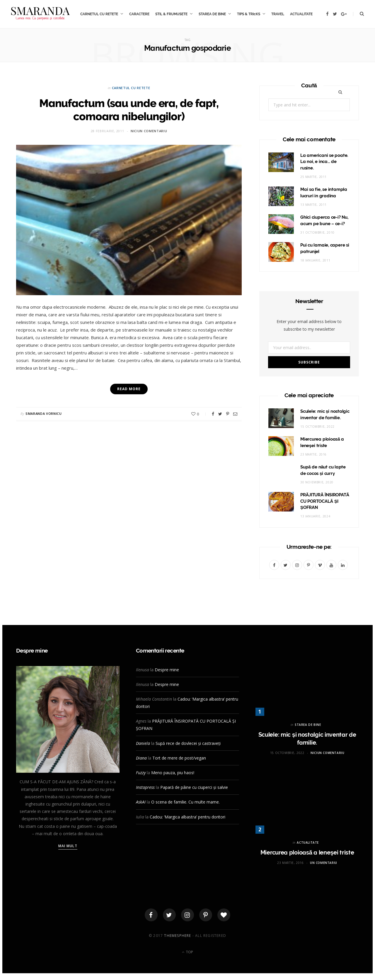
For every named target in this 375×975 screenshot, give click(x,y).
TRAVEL (277, 14)
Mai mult (67, 845)
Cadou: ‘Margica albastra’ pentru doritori (187, 817)
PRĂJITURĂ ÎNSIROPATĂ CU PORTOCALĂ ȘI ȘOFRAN (324, 501)
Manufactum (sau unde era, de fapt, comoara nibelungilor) (129, 109)
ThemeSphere (177, 937)
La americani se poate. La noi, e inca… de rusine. (324, 162)
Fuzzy (141, 772)
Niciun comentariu (149, 131)
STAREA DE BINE (212, 14)
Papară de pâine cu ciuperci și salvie (194, 787)
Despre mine (167, 669)
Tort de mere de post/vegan (179, 758)
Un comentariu (323, 863)
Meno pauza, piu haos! (172, 772)
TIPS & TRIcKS (248, 14)
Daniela (143, 743)
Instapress (145, 787)
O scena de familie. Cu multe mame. (185, 802)
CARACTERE (139, 14)
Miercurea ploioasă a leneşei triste (307, 852)
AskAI (141, 802)
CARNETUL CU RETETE (99, 14)
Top (187, 953)
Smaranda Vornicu (43, 413)
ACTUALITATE (301, 14)
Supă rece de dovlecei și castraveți (188, 743)
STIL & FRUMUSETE (171, 14)
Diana (141, 758)
